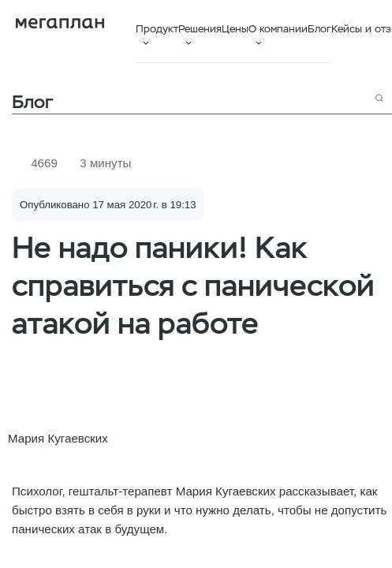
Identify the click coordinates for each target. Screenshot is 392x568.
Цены (235, 29)
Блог (319, 29)
